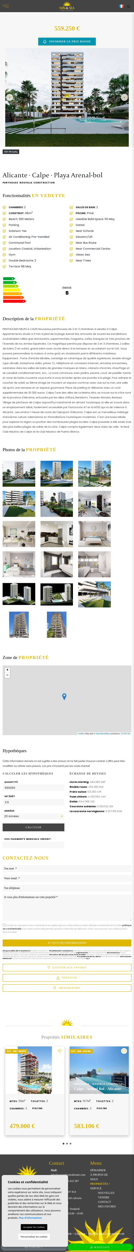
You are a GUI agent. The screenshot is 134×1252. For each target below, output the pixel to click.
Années (9, 810)
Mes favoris (107, 1206)
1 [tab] (63, 1144)
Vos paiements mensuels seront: (28, 839)
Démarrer (98, 1170)
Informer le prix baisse (67, 42)
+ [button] (7, 670)
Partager (67, 978)
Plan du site (96, 1234)
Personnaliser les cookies (34, 1236)
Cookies (80, 1234)
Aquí (88, 958)
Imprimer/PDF (67, 988)
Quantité (11, 782)
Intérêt (9, 796)
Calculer (33, 827)
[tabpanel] (34, 1090)
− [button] (7, 675)
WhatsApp (100, 1247)
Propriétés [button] (99, 1183)
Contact (104, 1201)
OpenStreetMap (102, 734)
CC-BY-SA (125, 734)
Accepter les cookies (34, 1227)
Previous (9, 97)
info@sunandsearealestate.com (68, 1174)
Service (96, 1188)
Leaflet (81, 734)
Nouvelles (106, 1192)
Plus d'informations (30, 1217)
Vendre (103, 1197)
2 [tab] (67, 1144)
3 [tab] (70, 1144)
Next (124, 97)
